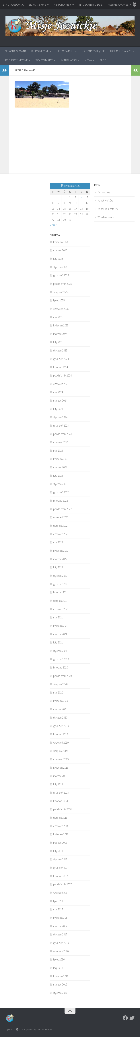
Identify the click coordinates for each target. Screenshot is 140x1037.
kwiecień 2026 (60, 242)
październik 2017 (62, 884)
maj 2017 (58, 909)
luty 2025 (58, 342)
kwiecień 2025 (60, 325)
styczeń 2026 (60, 267)
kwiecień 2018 (60, 834)
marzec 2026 (60, 250)
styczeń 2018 (60, 859)
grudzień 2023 (61, 425)
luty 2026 (58, 258)
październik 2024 (62, 375)
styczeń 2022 (60, 575)
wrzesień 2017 (61, 892)
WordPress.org (106, 217)
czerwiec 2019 (61, 759)
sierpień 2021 (60, 600)
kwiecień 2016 (60, 976)
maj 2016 (58, 968)
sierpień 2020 (60, 684)
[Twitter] (132, 1017)
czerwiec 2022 (61, 534)
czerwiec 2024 (61, 384)
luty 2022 (58, 567)
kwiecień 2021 (60, 625)
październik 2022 (62, 509)
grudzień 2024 (61, 359)
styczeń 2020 (60, 717)
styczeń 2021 (60, 651)
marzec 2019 (60, 776)
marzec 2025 (60, 334)
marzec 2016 (60, 984)
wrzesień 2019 (61, 742)
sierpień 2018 (60, 817)
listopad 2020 (60, 667)
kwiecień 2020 (60, 701)
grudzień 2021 (61, 584)
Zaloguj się (104, 192)
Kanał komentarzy (108, 209)
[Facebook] (125, 1017)
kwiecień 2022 (60, 550)
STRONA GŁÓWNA (13, 4)
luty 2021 (58, 642)
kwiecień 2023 (60, 459)
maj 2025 (58, 317)
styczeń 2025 (60, 350)
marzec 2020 (60, 709)
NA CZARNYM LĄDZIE (90, 4)
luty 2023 (58, 475)
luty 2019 (58, 784)
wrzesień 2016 (61, 951)
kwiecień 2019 (60, 767)
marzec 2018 (60, 842)
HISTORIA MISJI (62, 4)
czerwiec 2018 (61, 826)
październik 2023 (62, 434)
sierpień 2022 (60, 525)
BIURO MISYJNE (37, 4)
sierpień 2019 (60, 751)
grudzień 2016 (61, 943)
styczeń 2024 (60, 417)
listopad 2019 (60, 734)
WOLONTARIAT (44, 60)
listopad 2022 (60, 500)
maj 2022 (58, 542)
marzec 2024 (60, 400)
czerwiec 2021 (61, 609)
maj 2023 (58, 450)
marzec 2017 (60, 926)
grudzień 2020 (61, 659)
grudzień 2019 (61, 726)
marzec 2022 (60, 559)
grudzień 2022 (61, 492)
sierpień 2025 (60, 292)
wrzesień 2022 (61, 517)
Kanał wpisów (105, 200)
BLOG (103, 60)
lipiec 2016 (59, 959)
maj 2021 (58, 617)
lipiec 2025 (59, 300)
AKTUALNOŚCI (69, 60)
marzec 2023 (60, 467)
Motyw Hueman (45, 1029)
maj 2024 (58, 392)
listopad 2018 (60, 801)
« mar (53, 225)
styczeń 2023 (60, 484)
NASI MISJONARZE (118, 4)
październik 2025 (62, 283)
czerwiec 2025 (61, 308)
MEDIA (88, 60)
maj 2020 (58, 692)
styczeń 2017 (60, 934)
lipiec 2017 (59, 901)
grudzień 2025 (61, 275)
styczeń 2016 (60, 993)
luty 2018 (58, 851)
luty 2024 (58, 409)
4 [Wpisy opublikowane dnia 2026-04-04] (81, 197)
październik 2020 (62, 676)
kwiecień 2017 (60, 917)
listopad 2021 (60, 592)
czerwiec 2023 (61, 442)
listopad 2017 (60, 876)
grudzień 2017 (61, 867)
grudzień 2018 (61, 792)
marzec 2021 (60, 634)
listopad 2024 (60, 367)
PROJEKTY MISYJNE (16, 60)
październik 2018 (62, 809)
